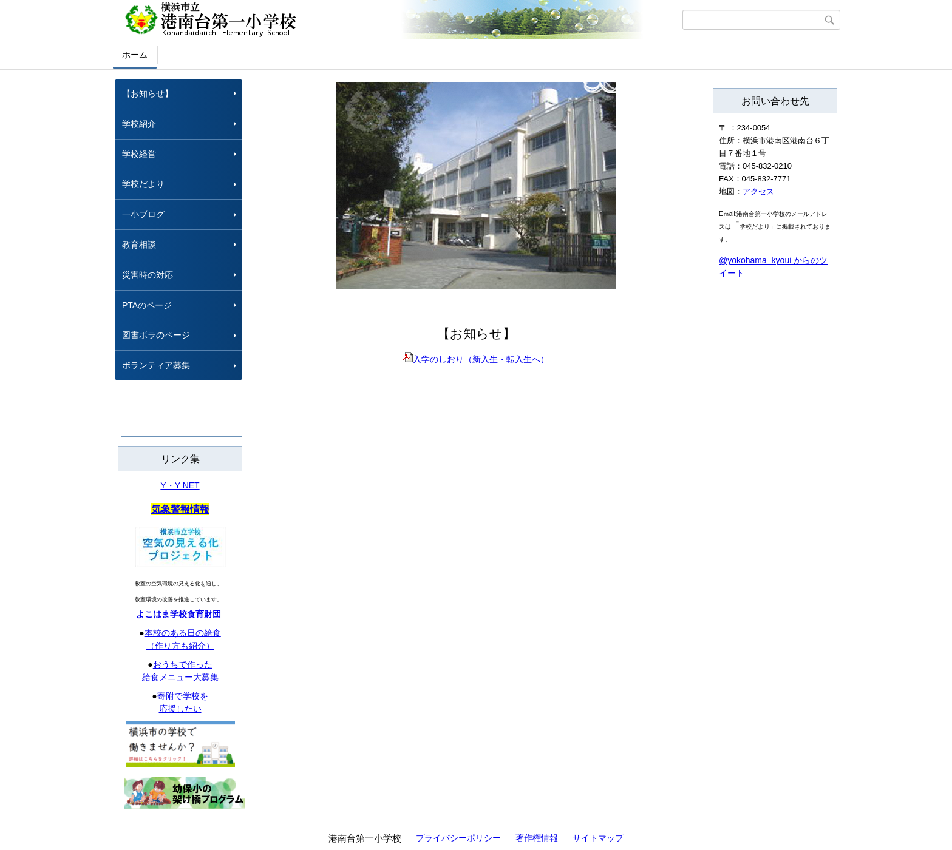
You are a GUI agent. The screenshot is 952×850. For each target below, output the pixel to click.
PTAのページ (147, 305)
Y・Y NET (179, 485)
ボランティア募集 (156, 365)
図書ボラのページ (156, 335)
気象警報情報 (180, 509)
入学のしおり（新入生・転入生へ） (476, 359)
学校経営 (139, 154)
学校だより (143, 184)
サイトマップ (598, 838)
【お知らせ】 (147, 93)
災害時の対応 (147, 275)
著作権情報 (536, 838)
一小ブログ (143, 214)
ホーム (135, 54)
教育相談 (139, 244)
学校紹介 (139, 124)
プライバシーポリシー (458, 838)
